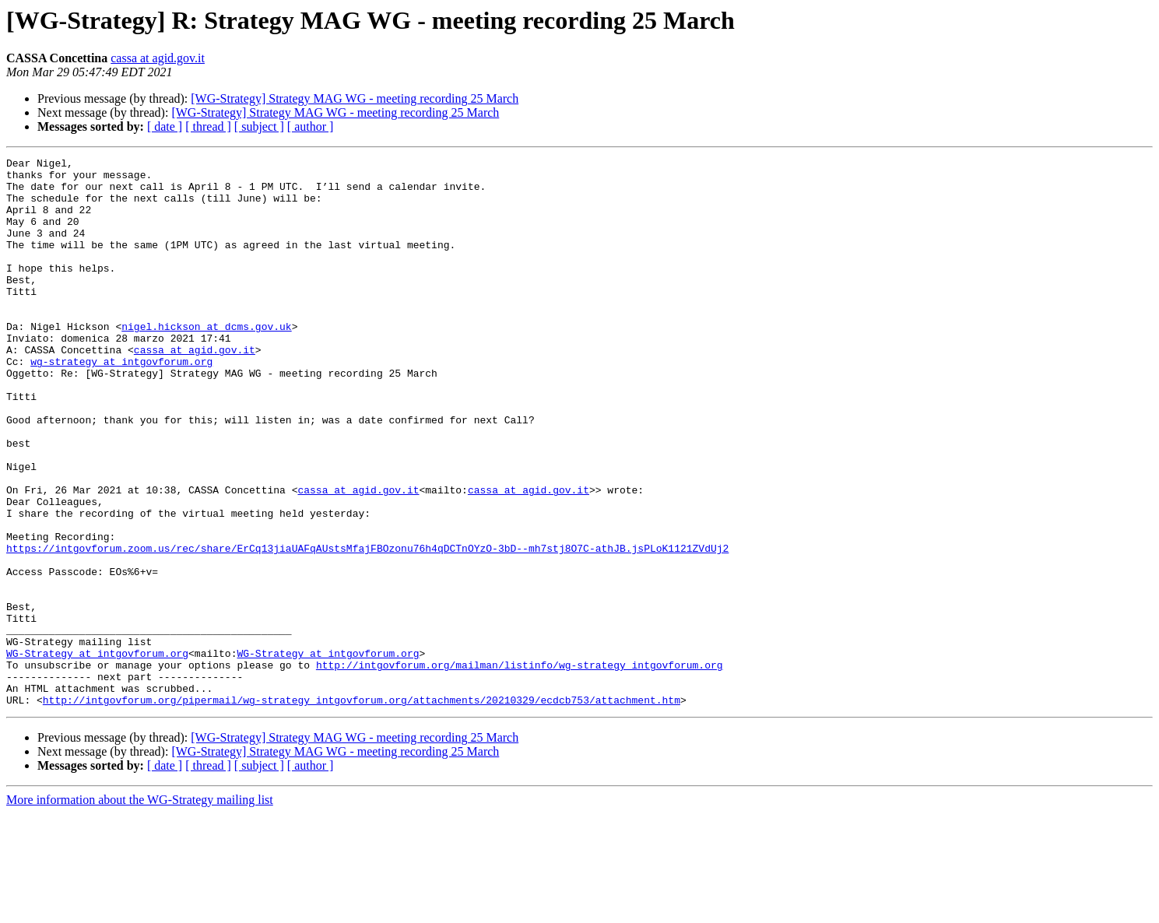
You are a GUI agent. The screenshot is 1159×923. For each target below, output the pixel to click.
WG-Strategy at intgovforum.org (97, 753)
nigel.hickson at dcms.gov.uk (206, 361)
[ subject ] (259, 126)
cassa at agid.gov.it (158, 58)
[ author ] (310, 126)
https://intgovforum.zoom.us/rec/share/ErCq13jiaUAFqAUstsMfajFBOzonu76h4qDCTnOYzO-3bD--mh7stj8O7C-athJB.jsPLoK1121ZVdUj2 (367, 627)
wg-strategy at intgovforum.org (121, 403)
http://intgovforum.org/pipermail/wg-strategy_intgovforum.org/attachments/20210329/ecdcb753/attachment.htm (361, 809)
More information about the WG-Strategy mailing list (139, 909)
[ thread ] (208, 126)
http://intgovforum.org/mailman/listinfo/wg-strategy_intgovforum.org (519, 767)
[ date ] (164, 126)
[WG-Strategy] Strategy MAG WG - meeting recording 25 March (354, 98)
